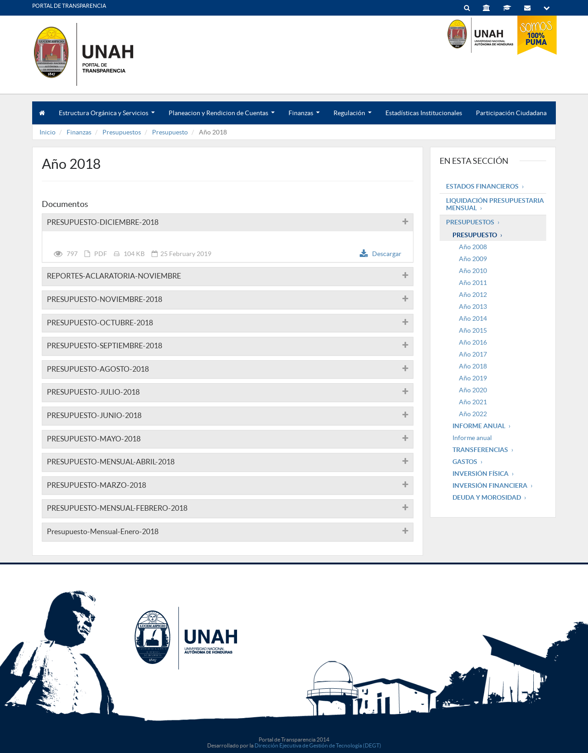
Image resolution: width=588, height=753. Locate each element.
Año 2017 (473, 354)
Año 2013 (473, 306)
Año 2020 (473, 390)
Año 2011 (473, 282)
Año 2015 (473, 330)
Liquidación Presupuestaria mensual (495, 204)
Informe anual (472, 437)
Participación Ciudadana (511, 113)
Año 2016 (473, 342)
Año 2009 (473, 258)
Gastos (464, 461)
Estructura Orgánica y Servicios (107, 116)
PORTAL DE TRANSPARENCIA (69, 6)
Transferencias (480, 449)
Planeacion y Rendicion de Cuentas (222, 116)
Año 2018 (473, 366)
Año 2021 (473, 402)
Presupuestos (121, 132)
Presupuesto (170, 132)
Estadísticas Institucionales (423, 113)
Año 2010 (473, 270)
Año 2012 (473, 294)
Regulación (353, 116)
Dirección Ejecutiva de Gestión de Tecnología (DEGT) (317, 745)
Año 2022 (473, 414)
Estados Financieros (482, 186)
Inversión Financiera (489, 485)
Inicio (48, 132)
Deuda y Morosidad (486, 497)
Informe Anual (478, 425)
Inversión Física (480, 473)
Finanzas (304, 116)
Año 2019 (473, 378)
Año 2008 (473, 247)
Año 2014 (473, 318)
